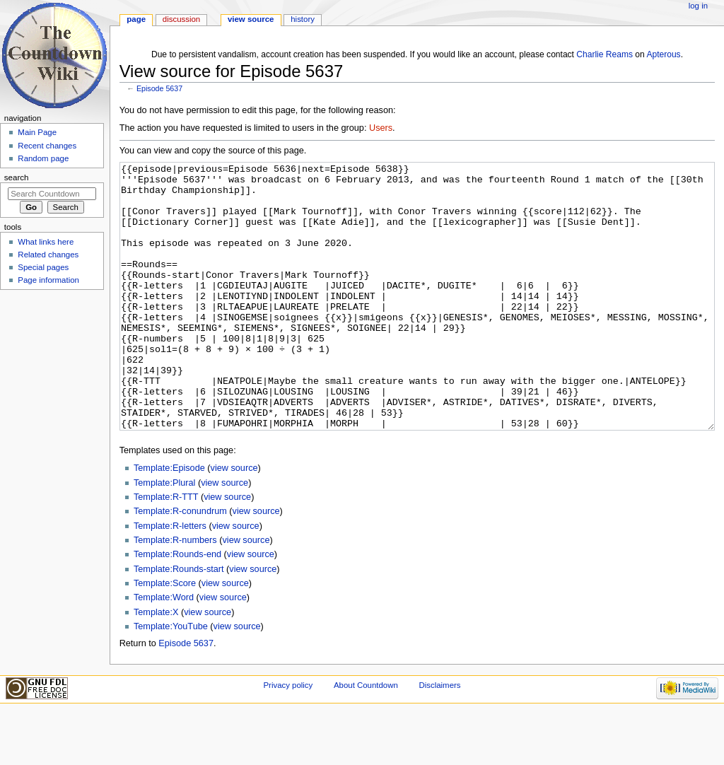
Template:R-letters (170, 579)
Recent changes (47, 145)
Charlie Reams (604, 54)
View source (251, 19)
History (303, 19)
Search (16, 177)
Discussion (181, 19)
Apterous (663, 54)
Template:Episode (169, 521)
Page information (48, 280)
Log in (698, 5)
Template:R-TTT (166, 550)
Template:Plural (164, 536)
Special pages (43, 267)
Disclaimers (439, 738)
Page (136, 19)
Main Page (37, 132)
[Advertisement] (51, 400)
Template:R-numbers (175, 593)
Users (380, 128)
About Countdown (366, 738)
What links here (46, 242)
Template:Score (165, 636)
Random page (43, 158)
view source (234, 521)
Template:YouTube (171, 679)
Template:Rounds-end (177, 607)
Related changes (48, 254)
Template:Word (164, 650)
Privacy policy (288, 738)
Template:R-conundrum (180, 564)
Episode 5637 (159, 88)
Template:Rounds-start (179, 622)
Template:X (156, 665)
